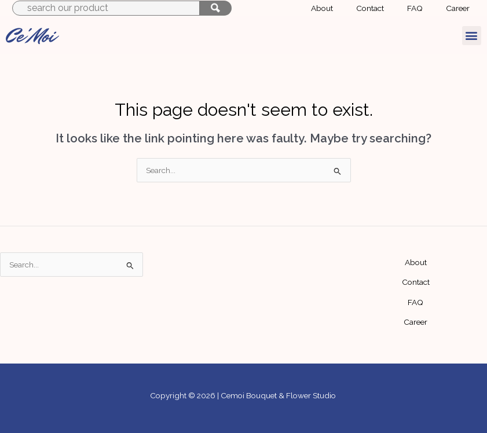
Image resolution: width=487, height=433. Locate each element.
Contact (416, 282)
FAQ (415, 302)
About (416, 262)
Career (415, 321)
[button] (471, 35)
